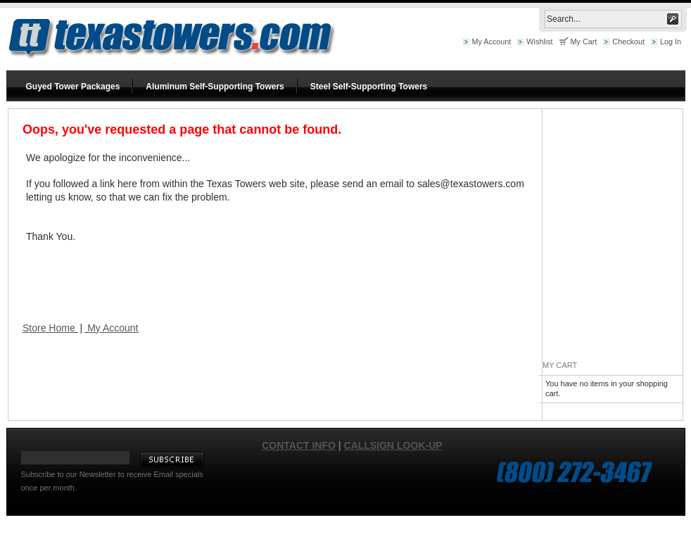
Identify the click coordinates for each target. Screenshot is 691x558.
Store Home (49, 328)
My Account (492, 41)
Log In (670, 41)
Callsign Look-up (393, 445)
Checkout (628, 41)
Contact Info (299, 445)
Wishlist (539, 41)
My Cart (584, 41)
